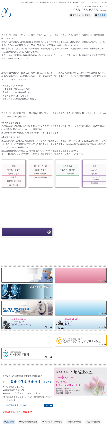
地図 (47, 405)
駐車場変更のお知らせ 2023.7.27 (17, 412)
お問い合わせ (94, 421)
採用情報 (101, 15)
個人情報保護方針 (29, 421)
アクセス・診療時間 (81, 15)
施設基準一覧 (75, 421)
